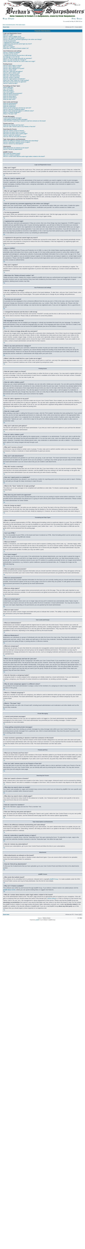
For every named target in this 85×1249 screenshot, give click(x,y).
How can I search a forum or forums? (13, 130)
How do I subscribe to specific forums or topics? (16, 142)
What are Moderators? (9, 105)
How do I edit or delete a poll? (11, 73)
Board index (6, 27)
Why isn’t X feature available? (11, 155)
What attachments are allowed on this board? (16, 148)
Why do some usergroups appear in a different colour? (18, 111)
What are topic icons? (9, 99)
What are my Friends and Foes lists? (13, 125)
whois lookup (52, 898)
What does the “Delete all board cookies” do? (16, 48)
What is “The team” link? (10, 114)
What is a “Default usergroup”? (12, 112)
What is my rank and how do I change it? (14, 60)
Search (79, 18)
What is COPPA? (8, 45)
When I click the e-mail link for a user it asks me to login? (19, 61)
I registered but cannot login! (11, 42)
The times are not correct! (10, 54)
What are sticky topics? (9, 96)
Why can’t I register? (9, 47)
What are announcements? (11, 95)
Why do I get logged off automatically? (14, 38)
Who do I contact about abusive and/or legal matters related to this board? (24, 156)
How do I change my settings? (11, 52)
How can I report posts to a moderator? (14, 79)
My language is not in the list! (11, 57)
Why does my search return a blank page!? (15, 133)
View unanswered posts (9, 24)
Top (4, 175)
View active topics (20, 24)
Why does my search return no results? (14, 132)
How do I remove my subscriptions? (13, 143)
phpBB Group (54, 879)
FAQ (74, 18)
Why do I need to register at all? (12, 36)
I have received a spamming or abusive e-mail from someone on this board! (24, 121)
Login (5, 18)
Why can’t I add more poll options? (13, 71)
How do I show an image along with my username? (17, 58)
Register (11, 18)
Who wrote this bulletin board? (11, 153)
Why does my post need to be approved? (14, 82)
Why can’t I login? (8, 35)
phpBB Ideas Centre (9, 889)
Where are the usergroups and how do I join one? (17, 108)
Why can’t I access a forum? (11, 74)
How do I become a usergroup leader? (14, 109)
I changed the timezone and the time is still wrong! (17, 55)
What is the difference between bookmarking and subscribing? (20, 140)
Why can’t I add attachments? (11, 76)
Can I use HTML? (8, 89)
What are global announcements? (12, 93)
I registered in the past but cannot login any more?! (17, 44)
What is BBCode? (8, 87)
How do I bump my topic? (10, 83)
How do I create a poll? (9, 70)
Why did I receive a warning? (11, 77)
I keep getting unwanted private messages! (15, 119)
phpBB (37, 919)
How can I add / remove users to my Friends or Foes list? (19, 126)
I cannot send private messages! (12, 118)
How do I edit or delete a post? (12, 67)
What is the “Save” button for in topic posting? (16, 80)
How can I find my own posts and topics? (14, 136)
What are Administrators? (10, 103)
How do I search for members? (12, 135)
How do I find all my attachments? (12, 149)
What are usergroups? (9, 106)
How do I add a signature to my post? (13, 68)
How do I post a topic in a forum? (12, 65)
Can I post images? (8, 92)
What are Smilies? (8, 90)
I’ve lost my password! (9, 41)
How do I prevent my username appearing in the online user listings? (22, 39)
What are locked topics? (10, 98)
